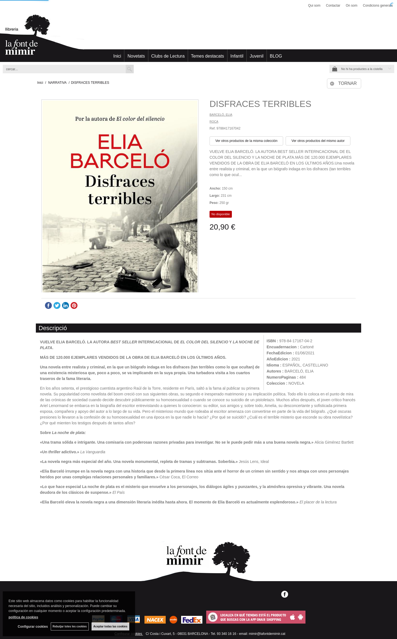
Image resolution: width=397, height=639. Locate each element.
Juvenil (257, 56)
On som (351, 5)
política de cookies (23, 617)
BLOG (276, 56)
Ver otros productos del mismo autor (318, 141)
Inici (117, 56)
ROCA (214, 121)
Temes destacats (207, 56)
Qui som (314, 5)
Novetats (136, 56)
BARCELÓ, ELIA (221, 114)
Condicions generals (378, 5)
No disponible (220, 214)
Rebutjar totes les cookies (70, 626)
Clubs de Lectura (168, 56)
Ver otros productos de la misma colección (246, 141)
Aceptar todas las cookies (110, 626)
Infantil (236, 56)
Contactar (333, 5)
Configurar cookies (33, 627)
